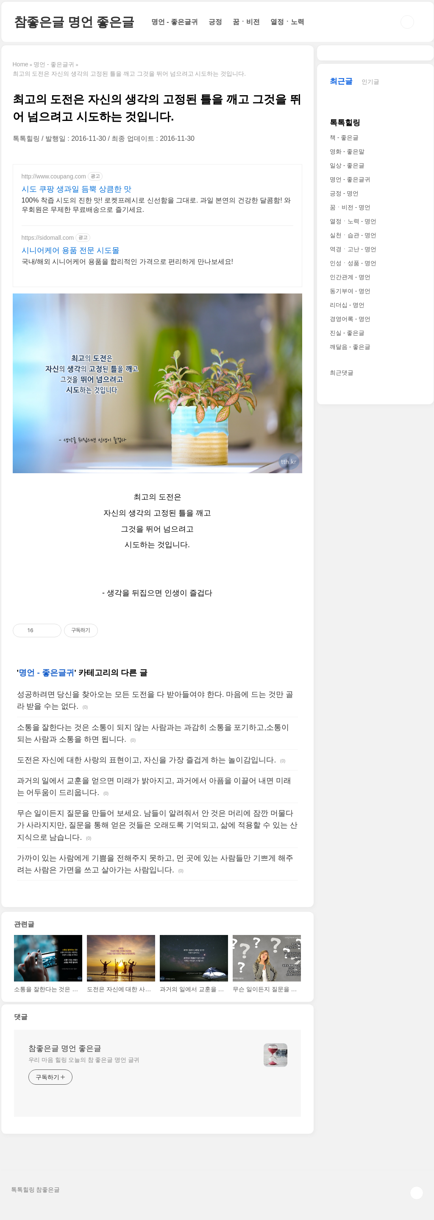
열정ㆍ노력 (287, 21)
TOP (416, 1203)
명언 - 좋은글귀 (174, 21)
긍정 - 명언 (344, 447)
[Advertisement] (157, 223)
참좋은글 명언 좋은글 (74, 22)
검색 (407, 22)
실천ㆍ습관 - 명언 (353, 488)
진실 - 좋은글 (347, 586)
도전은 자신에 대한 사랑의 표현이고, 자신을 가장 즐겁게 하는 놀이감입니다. (146, 770)
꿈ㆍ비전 (246, 21)
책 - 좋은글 (344, 391)
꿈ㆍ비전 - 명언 (350, 461)
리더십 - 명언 (347, 558)
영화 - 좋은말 (347, 405)
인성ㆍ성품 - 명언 (353, 516)
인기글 (370, 335)
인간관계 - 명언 (350, 530)
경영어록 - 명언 (350, 572)
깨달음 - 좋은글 (350, 600)
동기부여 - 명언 (350, 544)
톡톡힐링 (345, 376)
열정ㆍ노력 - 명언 (353, 475)
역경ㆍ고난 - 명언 (353, 502)
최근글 (341, 335)
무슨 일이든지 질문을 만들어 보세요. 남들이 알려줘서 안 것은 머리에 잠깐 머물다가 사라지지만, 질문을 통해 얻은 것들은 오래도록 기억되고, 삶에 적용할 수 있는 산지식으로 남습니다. (157, 835)
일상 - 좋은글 (347, 419)
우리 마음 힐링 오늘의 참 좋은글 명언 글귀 (84, 1069)
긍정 (215, 21)
